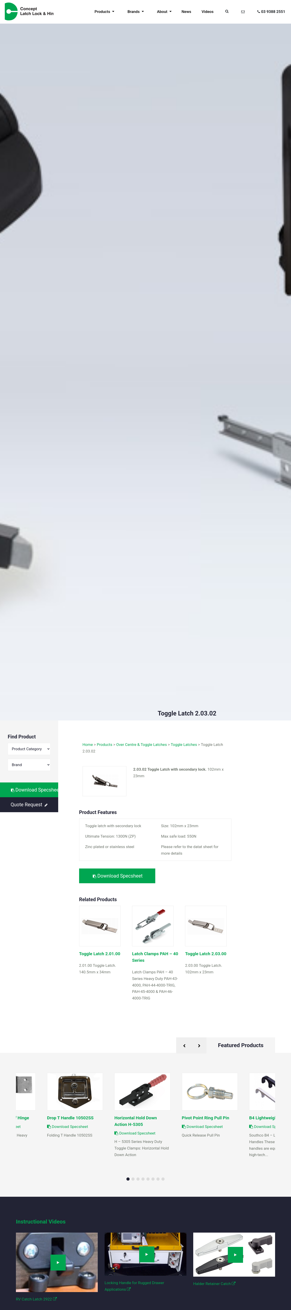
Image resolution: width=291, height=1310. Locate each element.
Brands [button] (134, 11)
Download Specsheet (34, 790)
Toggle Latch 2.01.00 (99, 953)
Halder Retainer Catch (214, 1283)
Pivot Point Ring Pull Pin (205, 1117)
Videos (207, 11)
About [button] (162, 11)
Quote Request (29, 804)
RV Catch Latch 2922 (36, 1299)
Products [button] (103, 11)
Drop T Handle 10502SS (70, 1117)
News (186, 11)
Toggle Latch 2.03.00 (205, 953)
